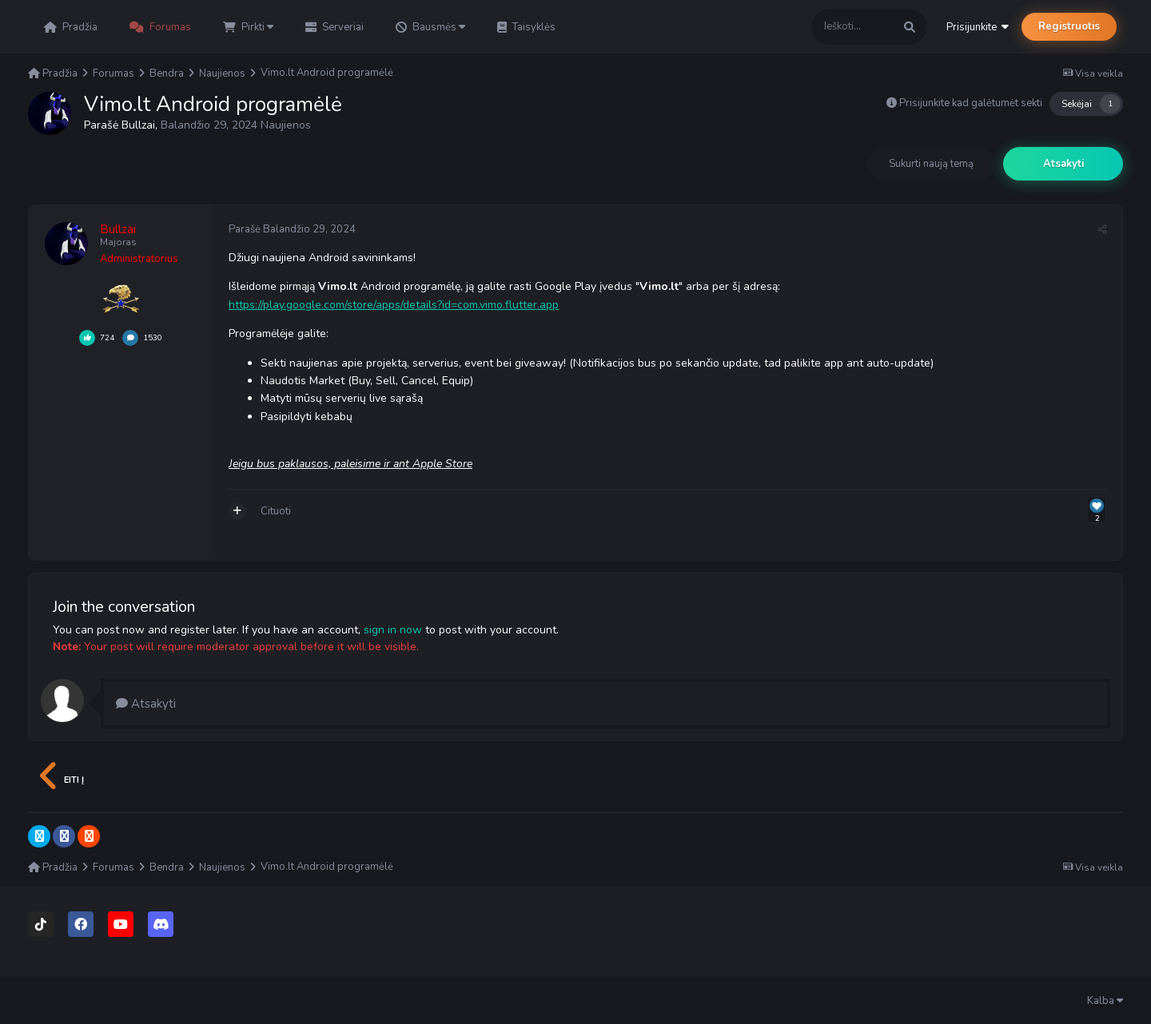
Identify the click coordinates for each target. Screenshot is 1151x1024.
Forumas (160, 27)
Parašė (292, 229)
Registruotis (1069, 26)
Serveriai (334, 27)
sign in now (393, 629)
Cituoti (276, 511)
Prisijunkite (977, 27)
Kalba (1105, 1001)
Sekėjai (1076, 103)
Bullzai (138, 125)
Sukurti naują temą (931, 164)
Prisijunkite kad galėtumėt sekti (970, 103)
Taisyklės (526, 27)
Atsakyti (1063, 164)
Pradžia (71, 27)
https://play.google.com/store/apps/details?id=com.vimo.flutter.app (394, 304)
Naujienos (286, 125)
